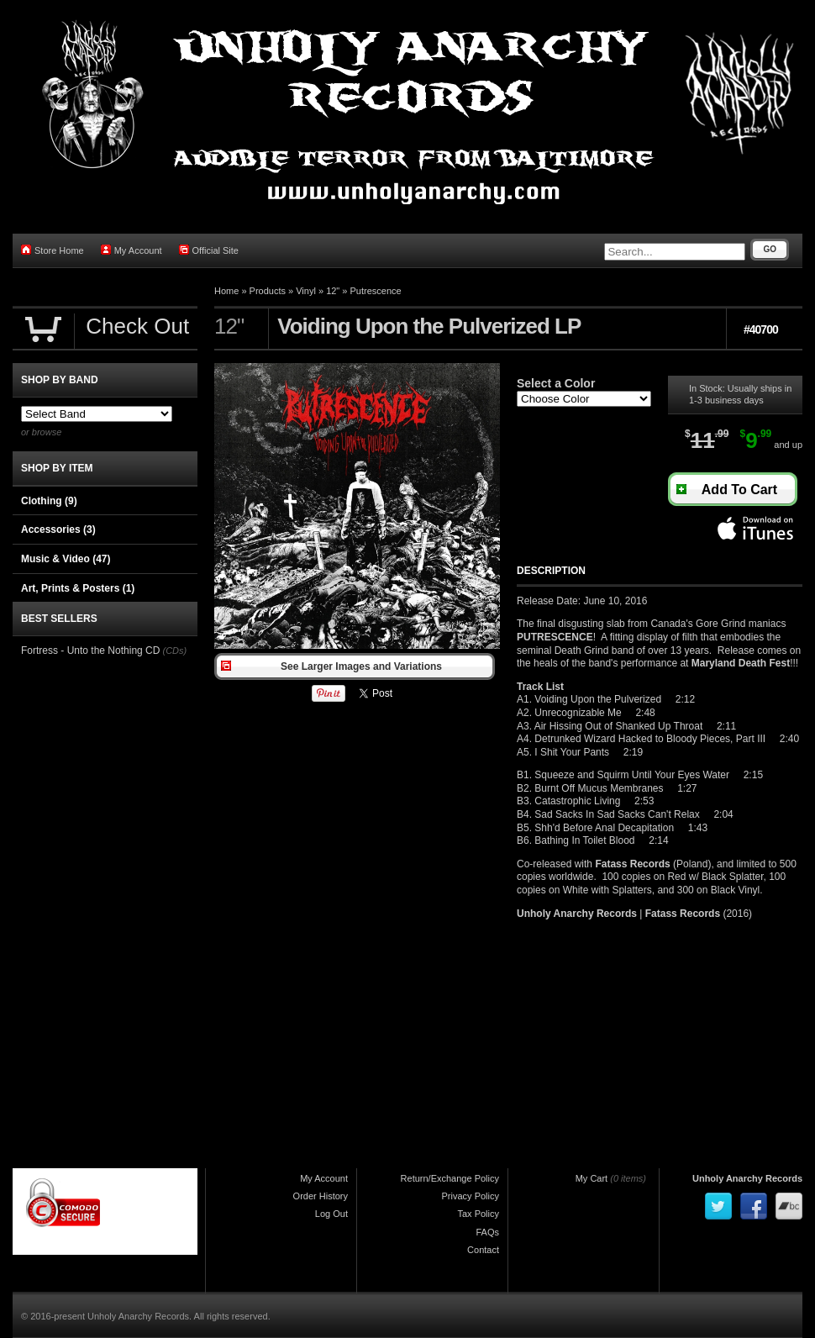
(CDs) (174, 650)
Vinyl (306, 291)
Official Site (209, 250)
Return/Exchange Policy (450, 1178)
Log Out (331, 1214)
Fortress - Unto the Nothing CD (90, 650)
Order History (320, 1196)
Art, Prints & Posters (77, 588)
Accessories (58, 529)
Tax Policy (478, 1214)
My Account (131, 250)
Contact (483, 1250)
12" (332, 291)
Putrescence (376, 291)
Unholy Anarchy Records (747, 1178)
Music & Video (65, 559)
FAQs (487, 1232)
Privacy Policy (470, 1196)
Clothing (49, 501)
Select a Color (556, 383)
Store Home (52, 250)
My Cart (592, 1178)
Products (268, 291)
